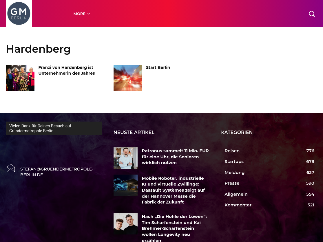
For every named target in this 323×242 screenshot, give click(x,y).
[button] (311, 13)
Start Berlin (158, 67)
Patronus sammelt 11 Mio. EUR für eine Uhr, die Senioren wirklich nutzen (174, 155)
